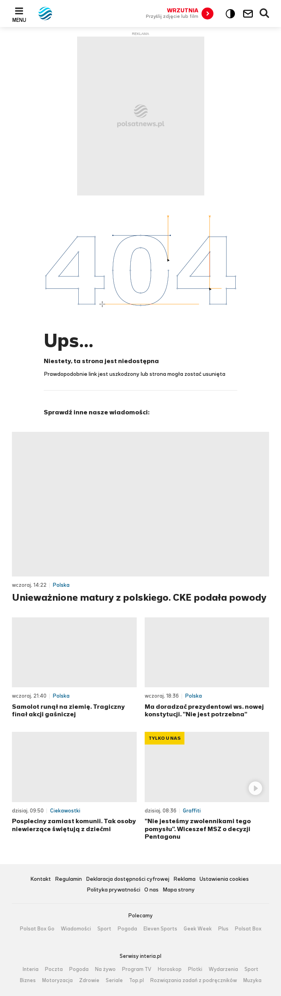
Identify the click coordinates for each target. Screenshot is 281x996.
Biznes (28, 980)
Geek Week (198, 929)
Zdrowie (89, 980)
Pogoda (127, 929)
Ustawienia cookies (224, 879)
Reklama (184, 879)
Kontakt (40, 879)
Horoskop (170, 969)
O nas (151, 890)
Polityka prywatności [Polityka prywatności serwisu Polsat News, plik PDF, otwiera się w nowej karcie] (113, 890)
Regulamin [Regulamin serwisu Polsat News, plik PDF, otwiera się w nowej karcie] (68, 879)
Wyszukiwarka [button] (265, 13)
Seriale (114, 980)
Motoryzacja (57, 980)
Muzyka (252, 980)
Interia (31, 969)
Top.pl (136, 980)
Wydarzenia (223, 969)
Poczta (54, 969)
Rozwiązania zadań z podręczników (193, 980)
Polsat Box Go (37, 929)
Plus (223, 929)
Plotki (195, 969)
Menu (19, 20)
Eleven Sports (160, 929)
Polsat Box (248, 929)
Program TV (136, 969)
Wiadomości (76, 929)
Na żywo (105, 969)
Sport (104, 929)
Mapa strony (179, 890)
